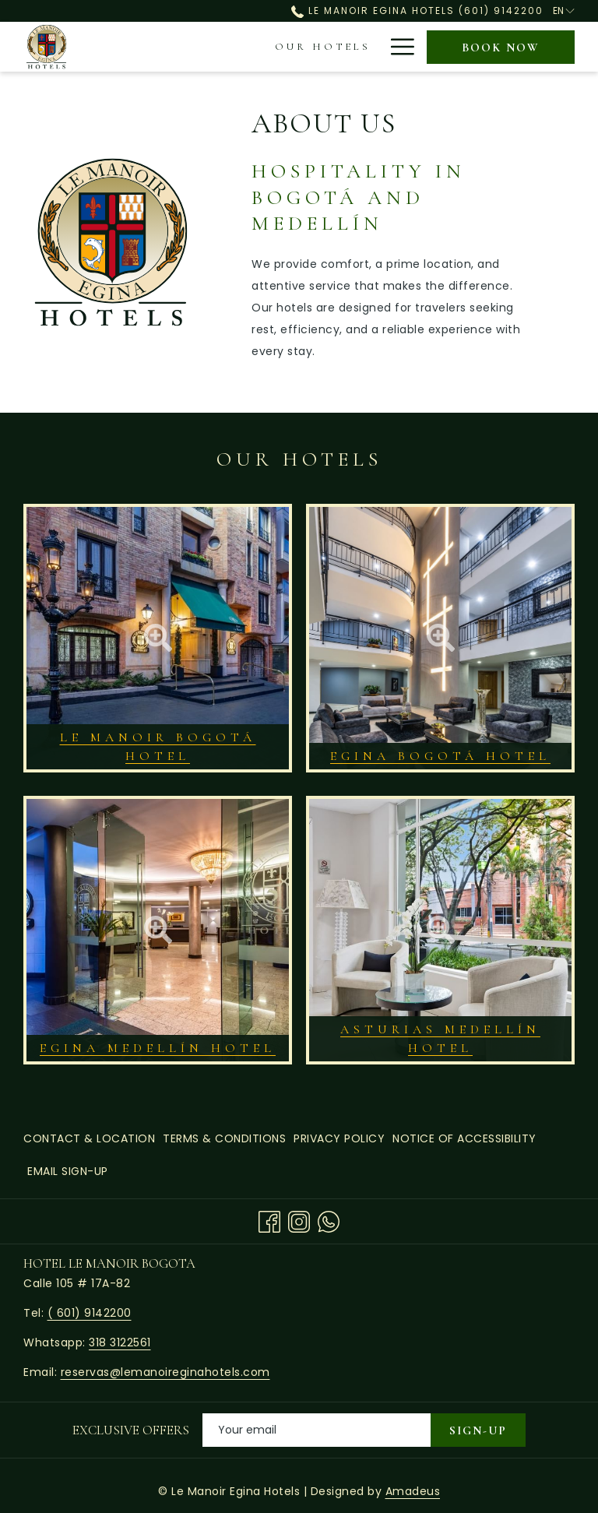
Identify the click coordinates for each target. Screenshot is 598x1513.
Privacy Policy (339, 1138)
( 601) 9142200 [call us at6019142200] (89, 1313)
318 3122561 (120, 1342)
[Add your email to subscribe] (316, 1430)
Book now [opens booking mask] (501, 47)
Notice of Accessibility (464, 1138)
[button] (157, 638)
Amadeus (413, 1491)
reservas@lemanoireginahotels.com (165, 1372)
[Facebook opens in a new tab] (269, 1220)
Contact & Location (89, 1138)
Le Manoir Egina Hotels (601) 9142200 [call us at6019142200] (417, 10)
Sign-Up (478, 1430)
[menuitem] (195, 47)
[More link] (396, 47)
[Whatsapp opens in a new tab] (328, 1220)
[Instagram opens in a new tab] (299, 1220)
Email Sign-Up (67, 1171)
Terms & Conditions (224, 1138)
